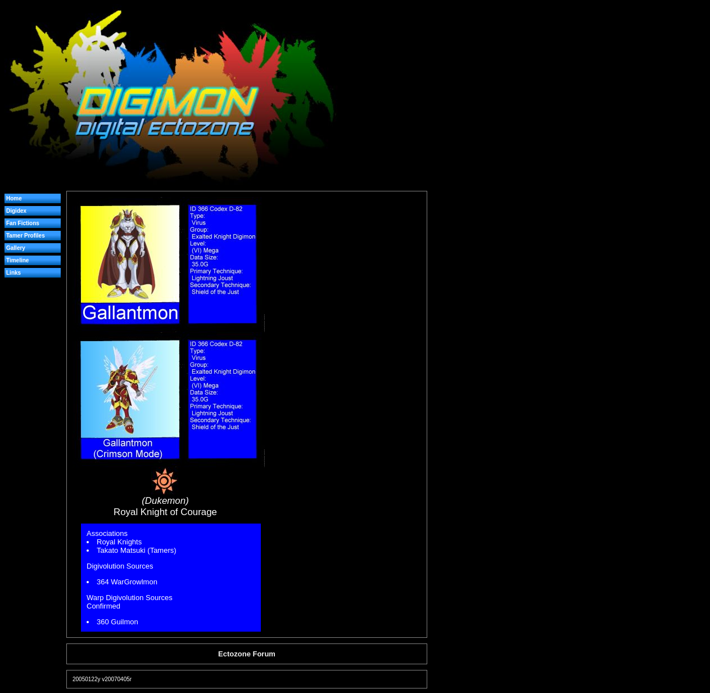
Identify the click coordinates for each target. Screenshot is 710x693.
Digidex (16, 211)
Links (13, 273)
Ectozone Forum (246, 654)
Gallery (15, 248)
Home (14, 198)
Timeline (17, 260)
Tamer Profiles (25, 236)
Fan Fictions (22, 223)
